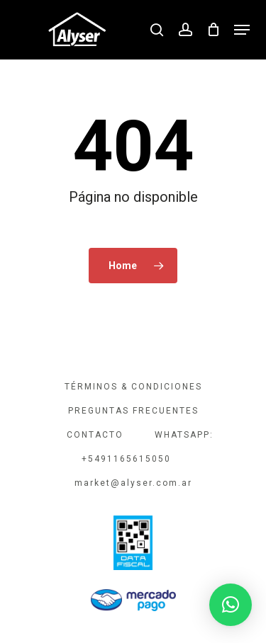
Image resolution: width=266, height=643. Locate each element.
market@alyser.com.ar (133, 483)
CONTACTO (95, 435)
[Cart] (213, 29)
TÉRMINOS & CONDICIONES (133, 387)
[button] (242, 30)
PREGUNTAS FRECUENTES (133, 411)
